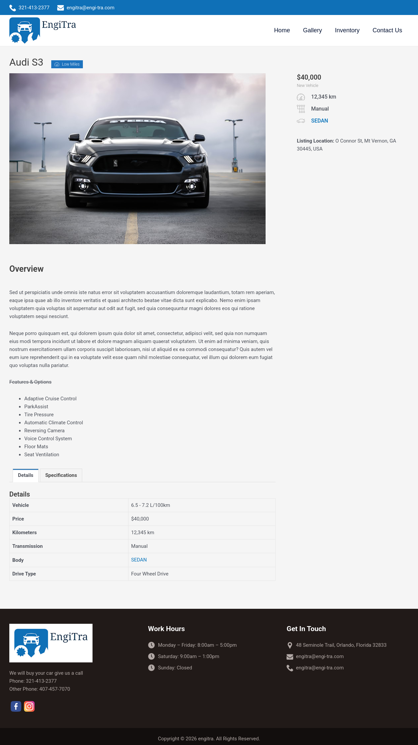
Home (286, 30)
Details (26, 476)
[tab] (26, 475)
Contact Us (388, 30)
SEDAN (139, 560)
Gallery (315, 30)
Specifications (61, 476)
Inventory (348, 30)
